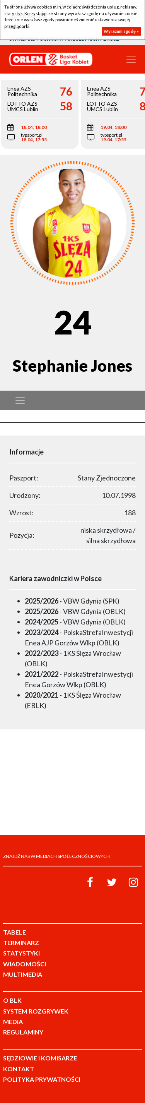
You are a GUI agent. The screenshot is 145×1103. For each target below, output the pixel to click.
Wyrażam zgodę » (121, 31)
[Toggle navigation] (131, 59)
